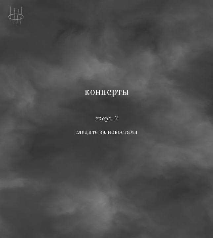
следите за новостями (106, 132)
